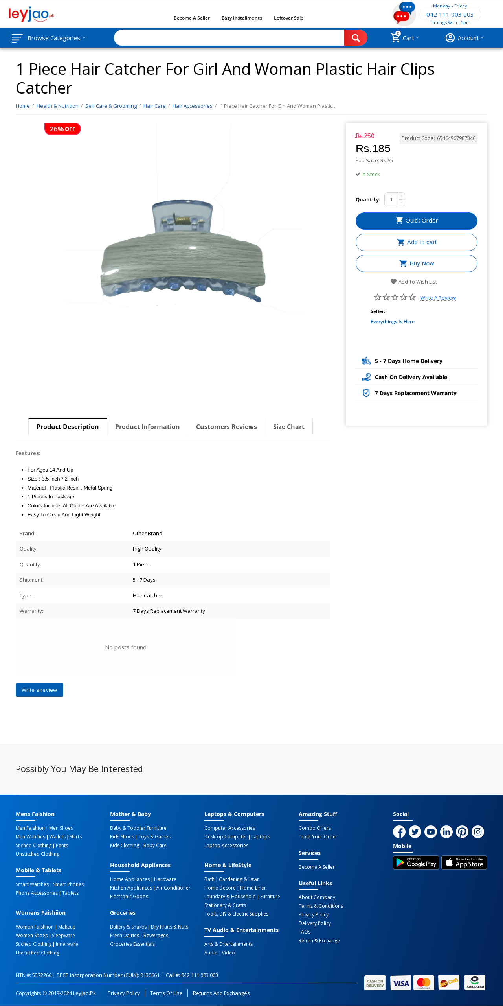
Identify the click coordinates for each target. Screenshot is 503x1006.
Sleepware (63, 935)
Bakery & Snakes (128, 927)
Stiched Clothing (33, 845)
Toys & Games (154, 837)
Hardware (165, 879)
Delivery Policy (315, 923)
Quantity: (368, 199)
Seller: (378, 311)
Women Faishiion (35, 927)
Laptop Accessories (226, 845)
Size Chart (289, 426)
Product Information (147, 426)
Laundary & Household (230, 896)
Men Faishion (30, 828)
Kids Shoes (122, 837)
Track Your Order (318, 837)
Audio (211, 953)
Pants (62, 845)
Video (228, 953)
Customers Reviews (226, 426)
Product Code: (418, 138)
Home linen (253, 888)
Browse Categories (54, 38)
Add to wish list (413, 281)
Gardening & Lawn (239, 879)
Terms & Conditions (321, 906)
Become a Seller (192, 18)
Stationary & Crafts (225, 905)
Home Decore (220, 888)
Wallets (58, 837)
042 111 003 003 (450, 14)
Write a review (438, 298)
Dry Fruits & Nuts (169, 927)
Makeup (67, 927)
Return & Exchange (319, 940)
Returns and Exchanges (221, 993)
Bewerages (155, 935)
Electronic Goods (129, 896)
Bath (209, 879)
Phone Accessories (37, 893)
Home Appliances (130, 879)
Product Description (68, 426)
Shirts (76, 837)
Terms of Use (166, 993)
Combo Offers (315, 828)
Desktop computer (225, 837)
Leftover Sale (288, 18)
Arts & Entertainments (228, 944)
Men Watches (30, 837)
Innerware (67, 944)
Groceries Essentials (132, 944)
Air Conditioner (173, 888)
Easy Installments (242, 18)
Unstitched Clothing (37, 854)
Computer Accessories (229, 828)
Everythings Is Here (393, 321)
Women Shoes (32, 935)
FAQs (304, 932)
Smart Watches (32, 884)
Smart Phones (68, 884)
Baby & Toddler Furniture (138, 828)
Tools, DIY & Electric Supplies (236, 914)
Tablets (70, 893)
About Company (317, 897)
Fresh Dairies (124, 935)
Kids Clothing (124, 845)
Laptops (261, 837)
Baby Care (155, 845)
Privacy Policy (314, 914)
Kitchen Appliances (131, 888)
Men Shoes (61, 828)
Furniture (270, 896)
